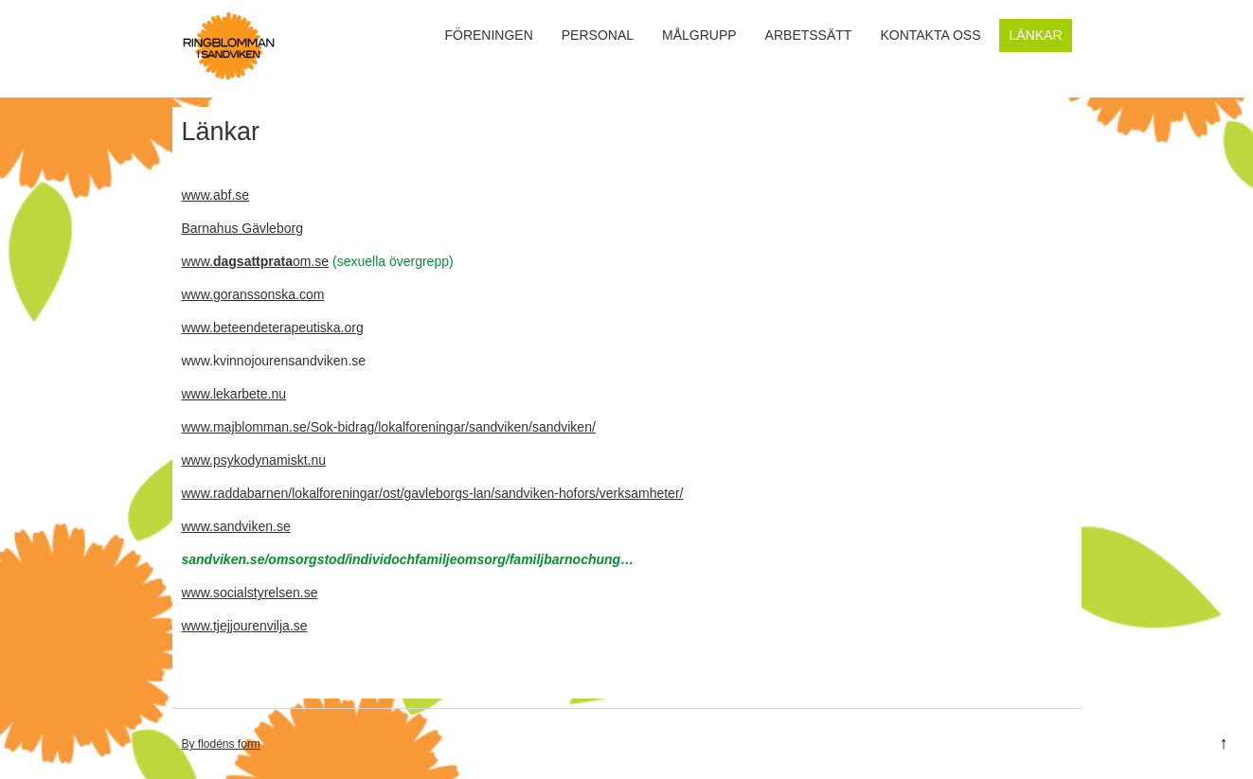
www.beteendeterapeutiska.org (273, 327)
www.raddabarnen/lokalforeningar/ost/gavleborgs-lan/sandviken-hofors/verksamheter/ (433, 493)
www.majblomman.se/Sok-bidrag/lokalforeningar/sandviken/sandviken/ (389, 426)
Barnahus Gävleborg (242, 228)
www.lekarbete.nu (234, 393)
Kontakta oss (930, 35)
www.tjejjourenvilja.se (245, 625)
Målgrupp (699, 35)
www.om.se (256, 261)
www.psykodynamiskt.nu (254, 460)
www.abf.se (216, 195)
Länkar (1035, 35)
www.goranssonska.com (253, 294)
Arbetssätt (808, 35)
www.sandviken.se (236, 526)
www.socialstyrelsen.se (250, 592)
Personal (598, 35)
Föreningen (488, 35)
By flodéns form (221, 744)
